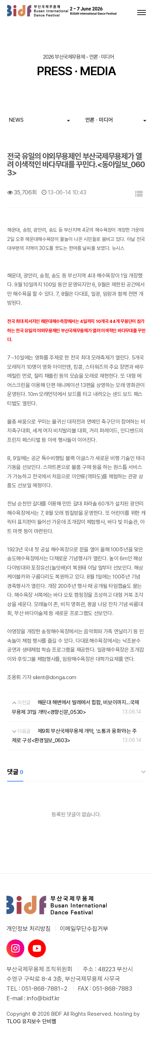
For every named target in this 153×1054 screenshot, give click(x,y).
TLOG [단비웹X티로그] (13, 1021)
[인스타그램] (15, 948)
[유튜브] (37, 948)
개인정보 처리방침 (28, 928)
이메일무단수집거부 (84, 928)
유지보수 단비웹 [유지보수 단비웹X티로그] (39, 1021)
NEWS (16, 120)
